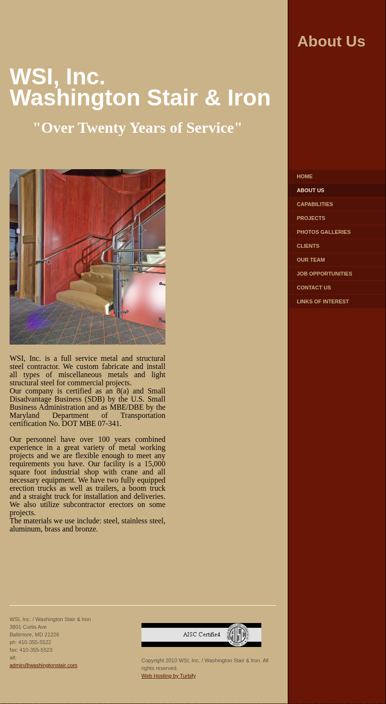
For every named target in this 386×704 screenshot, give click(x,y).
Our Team (311, 260)
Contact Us (314, 287)
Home (305, 176)
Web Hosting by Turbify (168, 676)
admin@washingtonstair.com (43, 665)
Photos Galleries (324, 232)
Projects (311, 218)
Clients (308, 246)
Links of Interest (323, 301)
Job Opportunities (324, 274)
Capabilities (315, 204)
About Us (310, 190)
